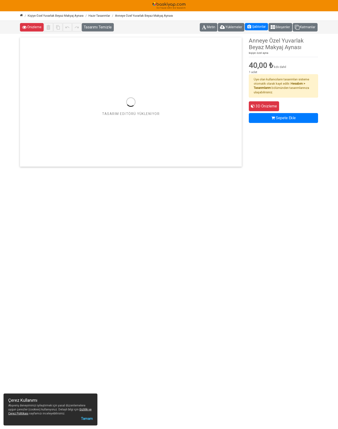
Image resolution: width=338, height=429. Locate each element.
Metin (208, 27)
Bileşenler (280, 27)
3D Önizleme (264, 106)
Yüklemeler (231, 27)
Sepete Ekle (283, 118)
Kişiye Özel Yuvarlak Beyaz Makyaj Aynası (56, 15)
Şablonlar (256, 26)
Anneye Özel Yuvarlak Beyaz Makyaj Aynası (144, 15)
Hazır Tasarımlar (99, 15)
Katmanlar (305, 27)
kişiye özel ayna (258, 53)
